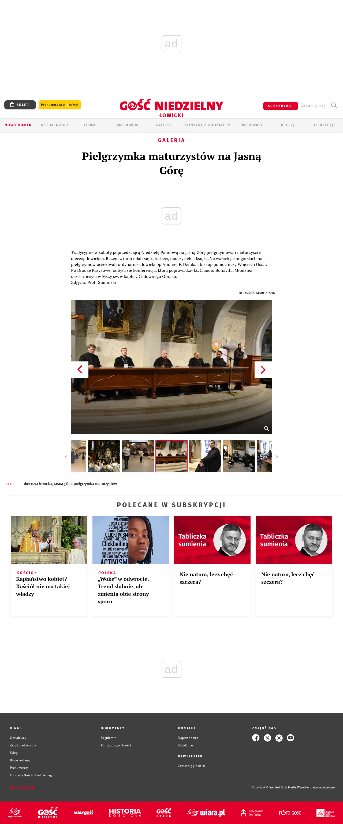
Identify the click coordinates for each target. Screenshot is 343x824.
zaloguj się (313, 106)
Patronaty (252, 125)
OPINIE (91, 125)
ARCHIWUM (127, 125)
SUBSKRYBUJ (280, 106)
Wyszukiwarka (334, 105)
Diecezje (288, 125)
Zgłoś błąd (22, 787)
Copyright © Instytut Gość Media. (274, 787)
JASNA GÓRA (63, 484)
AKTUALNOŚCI (54, 125)
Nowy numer (18, 125)
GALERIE (164, 125)
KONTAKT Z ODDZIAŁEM (208, 125)
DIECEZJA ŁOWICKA (38, 484)
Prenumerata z (60, 105)
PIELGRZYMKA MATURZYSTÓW (95, 484)
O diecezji (324, 125)
